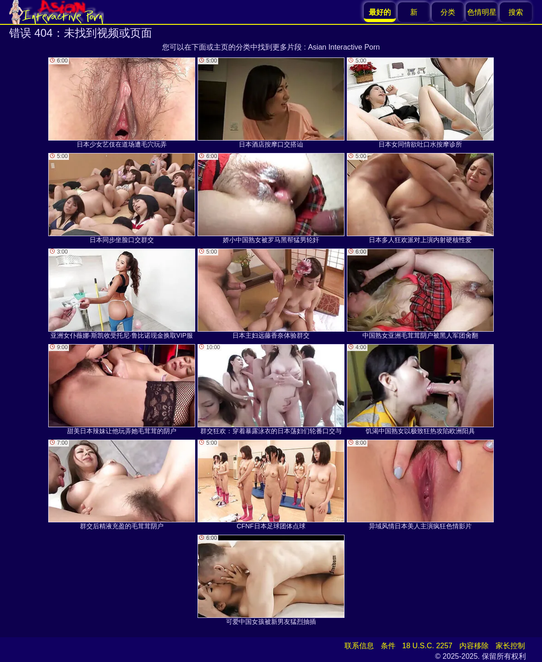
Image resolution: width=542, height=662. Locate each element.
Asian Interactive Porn (344, 47)
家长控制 (510, 646)
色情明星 (482, 12)
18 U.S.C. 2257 (427, 646)
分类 (447, 12)
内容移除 (474, 646)
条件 (388, 646)
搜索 (515, 12)
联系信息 (359, 646)
